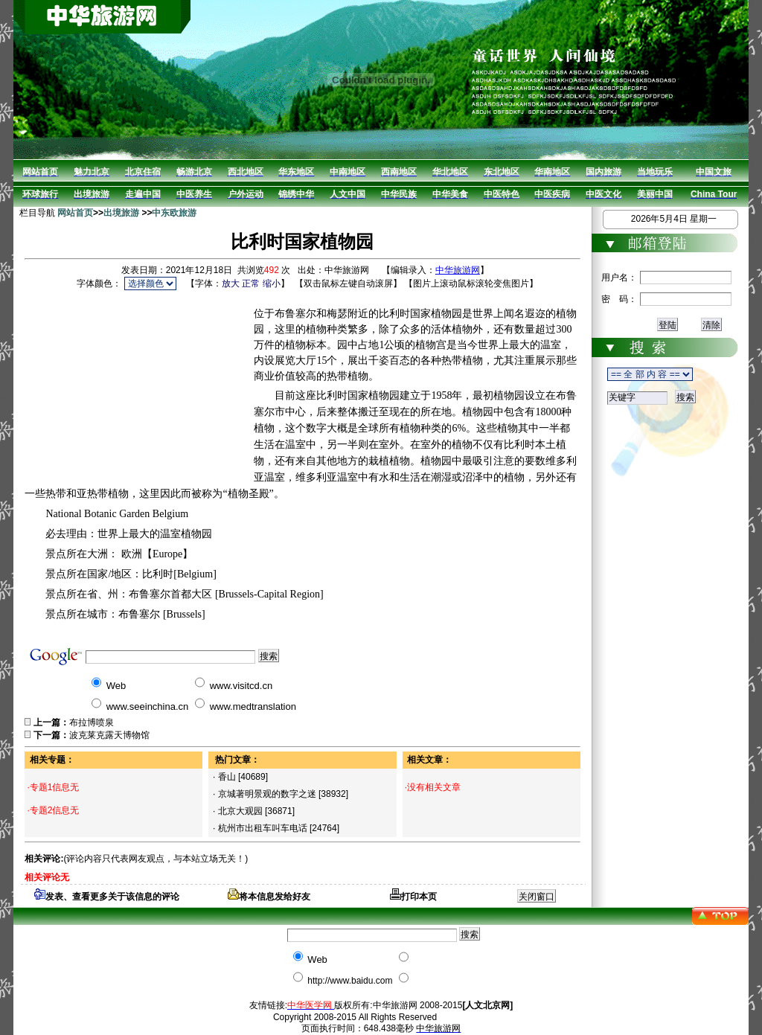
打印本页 (413, 896)
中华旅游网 (457, 270)
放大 (231, 283)
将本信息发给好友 (269, 896)
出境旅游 (121, 213)
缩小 (272, 283)
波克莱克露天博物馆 (109, 735)
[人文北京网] (487, 1005)
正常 (251, 283)
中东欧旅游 (174, 213)
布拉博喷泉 (91, 722)
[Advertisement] (139, 386)
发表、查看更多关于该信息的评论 (106, 896)
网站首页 (75, 213)
